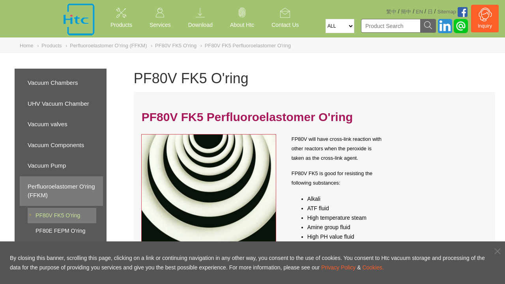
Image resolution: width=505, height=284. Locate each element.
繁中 (391, 12)
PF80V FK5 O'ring (58, 215)
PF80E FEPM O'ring (60, 231)
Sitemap (446, 12)
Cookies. (372, 267)
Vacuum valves (47, 124)
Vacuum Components (56, 145)
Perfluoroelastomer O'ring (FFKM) (61, 191)
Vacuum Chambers (53, 82)
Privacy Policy (338, 267)
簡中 (406, 12)
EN (419, 12)
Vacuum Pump (47, 165)
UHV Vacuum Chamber (58, 103)
